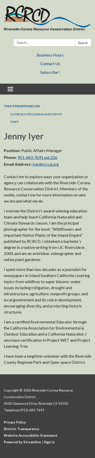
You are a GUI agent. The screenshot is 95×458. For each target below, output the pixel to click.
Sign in (49, 442)
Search (83, 43)
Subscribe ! (50, 72)
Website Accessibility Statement (30, 435)
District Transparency (21, 429)
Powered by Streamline (22, 442)
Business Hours (50, 54)
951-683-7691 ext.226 (37, 157)
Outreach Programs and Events (36, 114)
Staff (14, 122)
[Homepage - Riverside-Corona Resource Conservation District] (47, 20)
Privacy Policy (15, 422)
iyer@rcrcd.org (45, 164)
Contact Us (50, 63)
